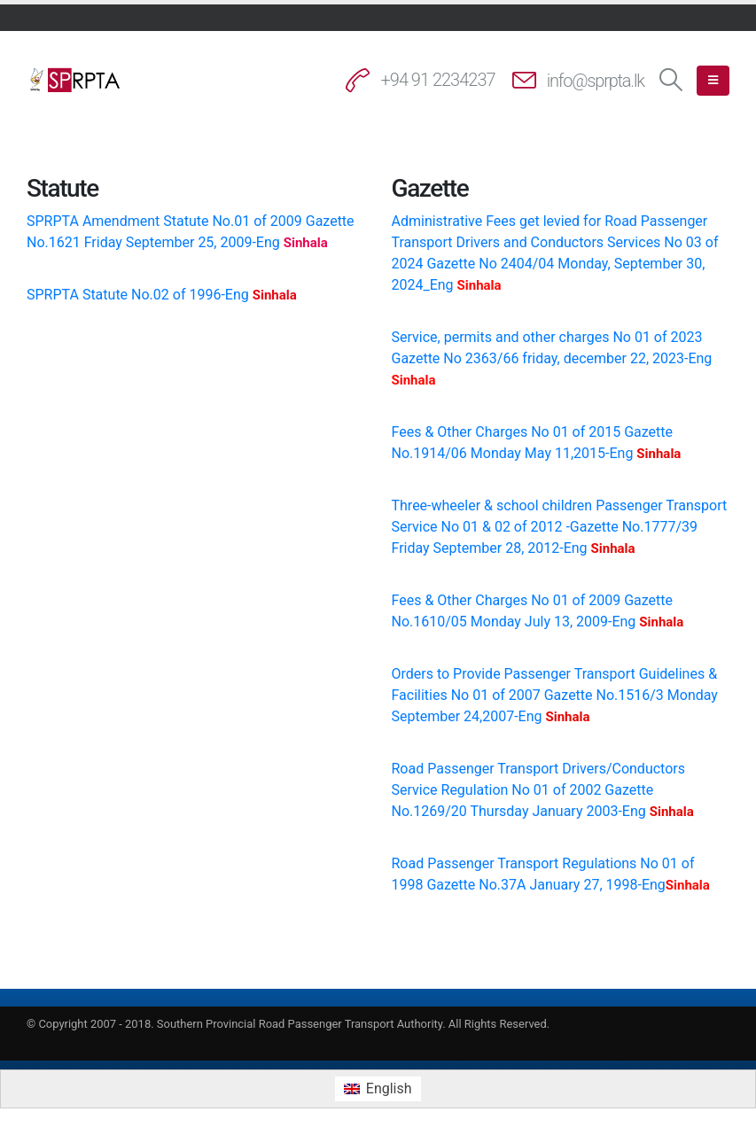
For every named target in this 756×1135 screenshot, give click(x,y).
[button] (671, 80)
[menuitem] (377, 1089)
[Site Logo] (75, 79)
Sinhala (306, 243)
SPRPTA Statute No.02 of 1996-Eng (140, 294)
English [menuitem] (389, 1088)
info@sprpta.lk (595, 80)
